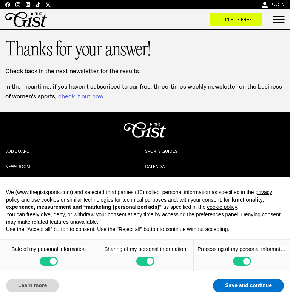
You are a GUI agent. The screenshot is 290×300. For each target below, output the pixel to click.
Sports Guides (161, 151)
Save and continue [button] (248, 285)
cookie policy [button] (222, 207)
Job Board (17, 151)
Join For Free (235, 19)
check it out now (80, 96)
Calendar (156, 166)
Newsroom (17, 166)
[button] (279, 19)
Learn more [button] (32, 285)
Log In (277, 4)
